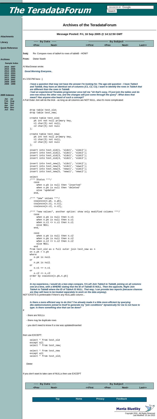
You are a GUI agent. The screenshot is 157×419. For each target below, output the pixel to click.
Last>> (143, 45)
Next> (54, 45)
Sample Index (11, 63)
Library (4, 42)
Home (79, 398)
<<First (89, 45)
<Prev (36, 45)
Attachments (7, 36)
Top (58, 398)
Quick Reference (9, 48)
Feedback (121, 398)
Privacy (100, 398)
